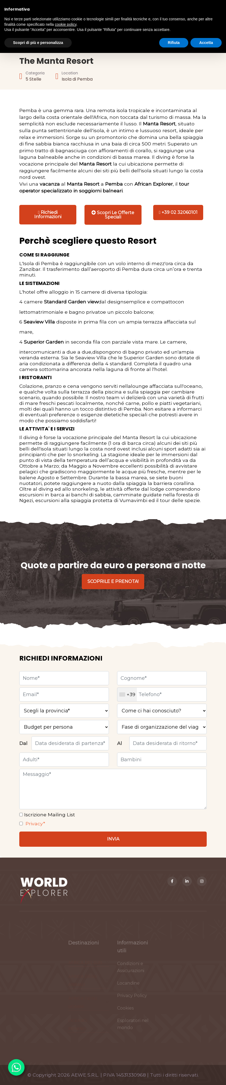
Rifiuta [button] (174, 42)
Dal (23, 743)
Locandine (128, 985)
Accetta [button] (206, 42)
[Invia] (113, 839)
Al (119, 743)
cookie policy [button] (65, 24)
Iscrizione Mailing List (49, 814)
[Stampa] (113, 215)
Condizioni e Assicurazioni (130, 969)
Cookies (125, 1010)
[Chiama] (178, 212)
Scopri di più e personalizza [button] (38, 42)
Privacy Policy (132, 998)
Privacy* (34, 823)
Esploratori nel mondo (133, 1026)
